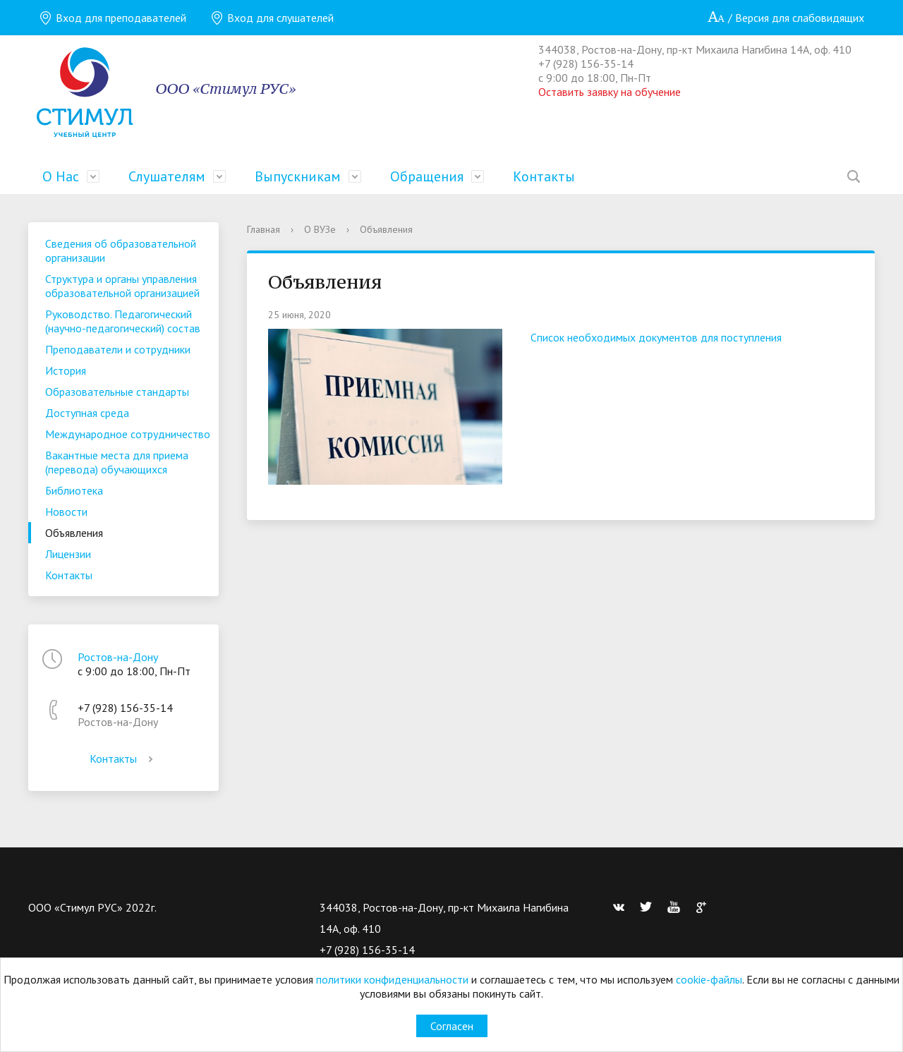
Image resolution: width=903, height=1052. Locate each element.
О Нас (60, 176)
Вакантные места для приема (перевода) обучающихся (116, 462)
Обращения (426, 176)
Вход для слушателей (272, 18)
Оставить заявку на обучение (609, 92)
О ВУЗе (320, 229)
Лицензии (68, 554)
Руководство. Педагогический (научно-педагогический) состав (122, 321)
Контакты (544, 176)
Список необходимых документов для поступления (656, 337)
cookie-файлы (709, 979)
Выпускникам (298, 176)
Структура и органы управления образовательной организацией (122, 286)
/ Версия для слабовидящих (786, 18)
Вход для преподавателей (112, 18)
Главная (263, 229)
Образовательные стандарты (117, 392)
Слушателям (166, 176)
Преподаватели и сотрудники (117, 349)
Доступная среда (87, 413)
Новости (66, 511)
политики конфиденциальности (392, 979)
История (65, 370)
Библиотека (74, 490)
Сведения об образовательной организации (120, 250)
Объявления (74, 533)
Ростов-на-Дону (118, 657)
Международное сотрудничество (127, 434)
